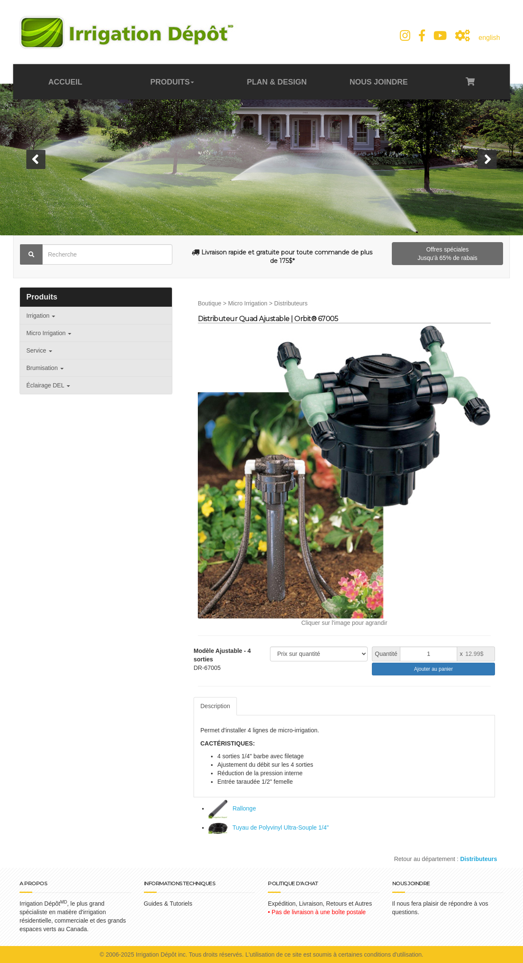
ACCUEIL (65, 82)
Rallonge (232, 808)
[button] (35, 159)
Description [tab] (215, 706)
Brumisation (45, 367)
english (489, 37)
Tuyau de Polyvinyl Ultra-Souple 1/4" (268, 827)
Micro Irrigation (48, 333)
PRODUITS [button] (172, 82)
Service (39, 350)
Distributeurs (291, 303)
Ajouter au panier (433, 669)
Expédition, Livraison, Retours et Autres (320, 903)
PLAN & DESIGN (276, 82)
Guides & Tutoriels (168, 903)
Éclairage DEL (48, 385)
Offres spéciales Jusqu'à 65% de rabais (447, 253)
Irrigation (40, 315)
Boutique (209, 303)
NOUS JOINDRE (378, 82)
